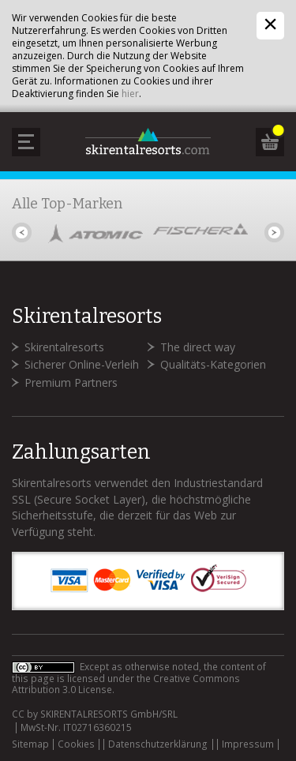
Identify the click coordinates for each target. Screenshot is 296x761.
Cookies (76, 744)
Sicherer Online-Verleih (81, 364)
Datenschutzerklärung (158, 744)
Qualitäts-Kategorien (213, 364)
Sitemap (30, 744)
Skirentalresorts (64, 346)
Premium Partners (71, 382)
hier (130, 93)
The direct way (197, 346)
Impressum (248, 744)
